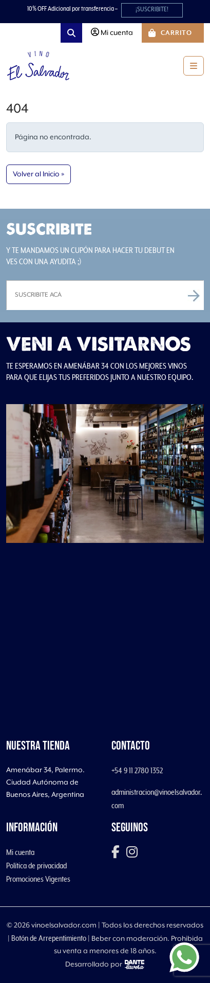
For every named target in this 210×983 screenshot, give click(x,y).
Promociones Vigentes (38, 879)
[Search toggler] (71, 33)
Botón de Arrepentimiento (48, 938)
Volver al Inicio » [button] (38, 174)
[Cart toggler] (173, 33)
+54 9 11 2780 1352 (137, 770)
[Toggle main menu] (193, 66)
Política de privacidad (36, 865)
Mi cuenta (20, 852)
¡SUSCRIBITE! (152, 9)
